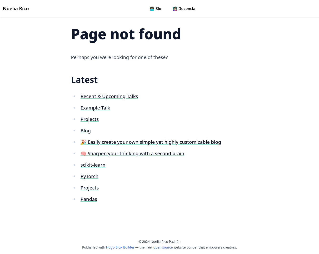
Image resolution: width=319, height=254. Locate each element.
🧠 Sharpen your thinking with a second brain (132, 153)
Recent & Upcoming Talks (109, 96)
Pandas (88, 199)
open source (163, 247)
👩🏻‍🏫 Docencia (184, 8)
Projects (89, 119)
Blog (85, 130)
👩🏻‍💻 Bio (155, 8)
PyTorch (89, 176)
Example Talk (95, 108)
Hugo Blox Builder (120, 247)
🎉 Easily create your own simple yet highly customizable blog (150, 142)
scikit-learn (92, 165)
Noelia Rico (16, 8)
